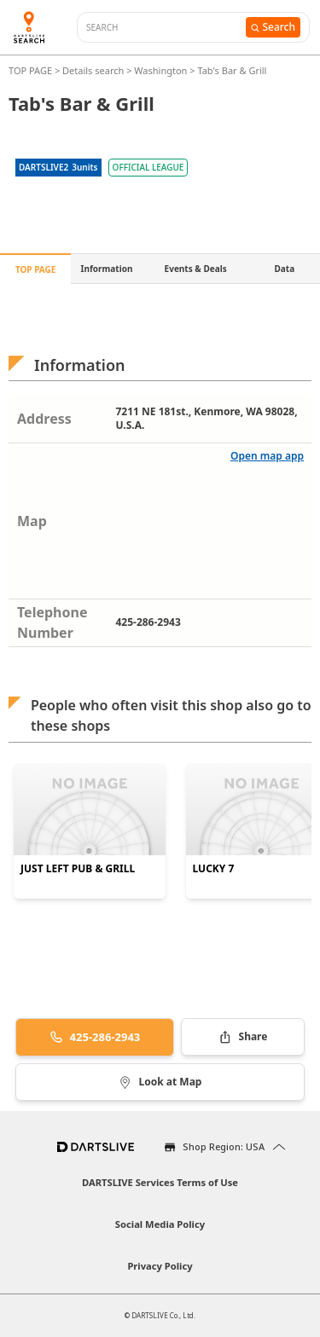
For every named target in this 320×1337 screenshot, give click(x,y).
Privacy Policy (159, 1265)
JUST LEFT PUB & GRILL (77, 869)
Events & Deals (196, 269)
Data (285, 269)
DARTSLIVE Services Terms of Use (160, 1182)
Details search (94, 70)
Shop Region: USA (224, 1146)
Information (107, 269)
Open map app (267, 456)
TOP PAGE (32, 70)
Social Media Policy (160, 1224)
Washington (160, 70)
